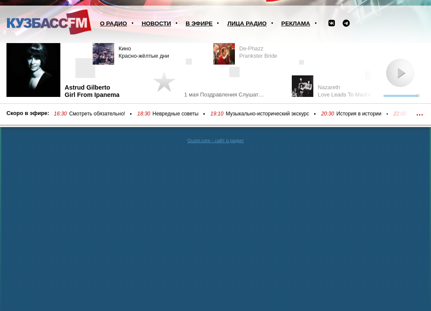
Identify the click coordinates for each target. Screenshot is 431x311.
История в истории (359, 114)
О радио (113, 23)
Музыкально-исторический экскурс (267, 114)
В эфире (199, 23)
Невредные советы (176, 114)
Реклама (295, 23)
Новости (156, 23)
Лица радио (246, 23)
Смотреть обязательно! (97, 114)
